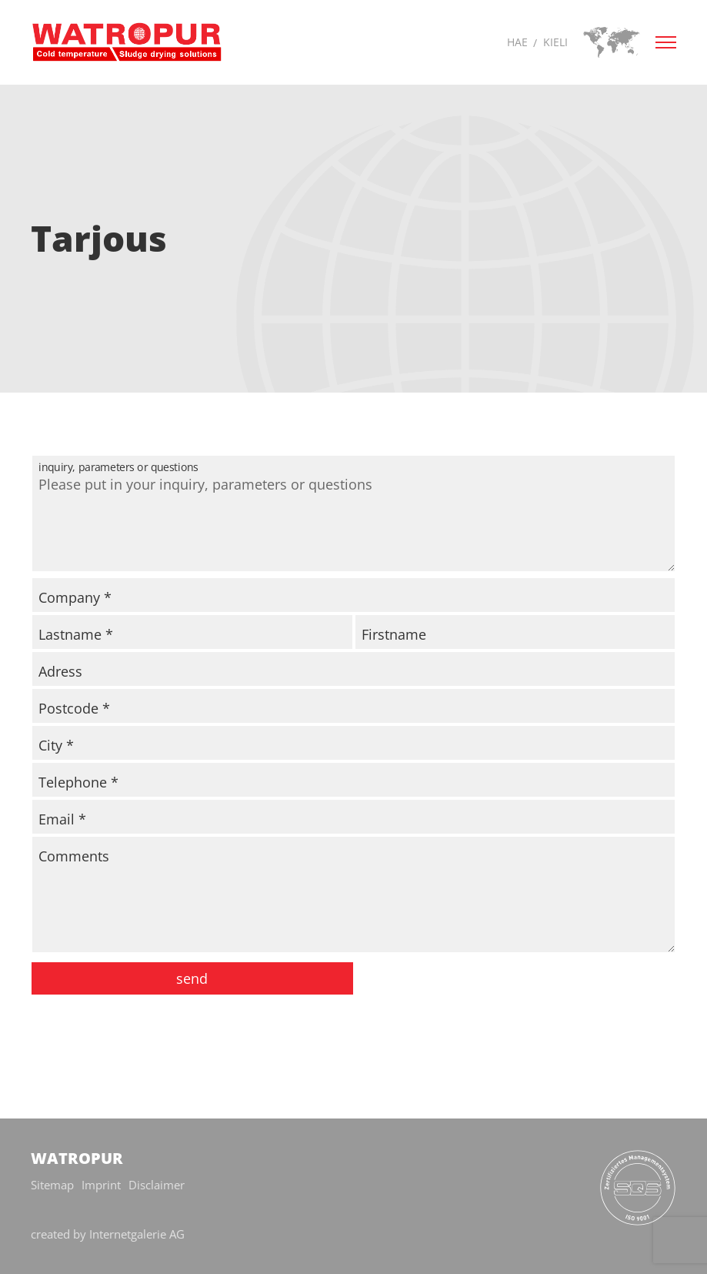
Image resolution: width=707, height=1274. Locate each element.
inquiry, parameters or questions (279, 459)
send (192, 978)
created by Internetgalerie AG (108, 1234)
